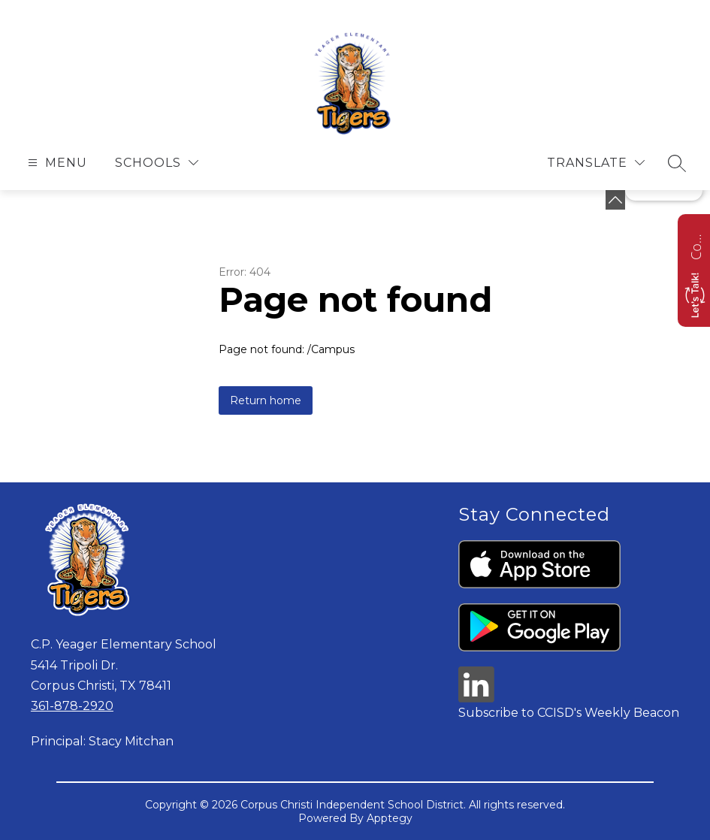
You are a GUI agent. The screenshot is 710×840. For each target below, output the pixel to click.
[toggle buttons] (615, 200)
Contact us (696, 245)
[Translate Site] (595, 162)
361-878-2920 (72, 706)
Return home (265, 400)
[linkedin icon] (476, 698)
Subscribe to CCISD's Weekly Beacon (568, 713)
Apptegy (389, 818)
